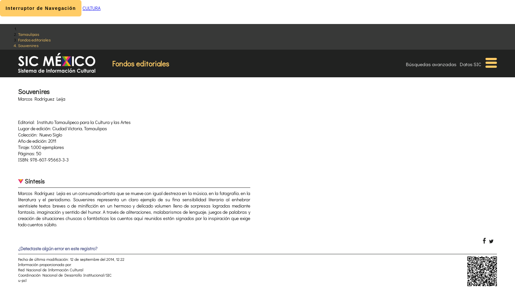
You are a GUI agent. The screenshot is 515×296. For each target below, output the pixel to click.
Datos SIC (470, 64)
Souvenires (28, 45)
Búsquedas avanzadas (431, 64)
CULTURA (91, 8)
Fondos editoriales (34, 39)
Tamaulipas (28, 34)
